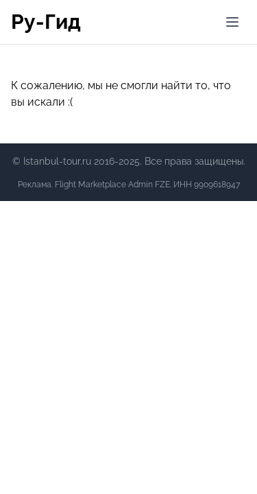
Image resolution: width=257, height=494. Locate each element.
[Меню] (232, 22)
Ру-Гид (46, 22)
